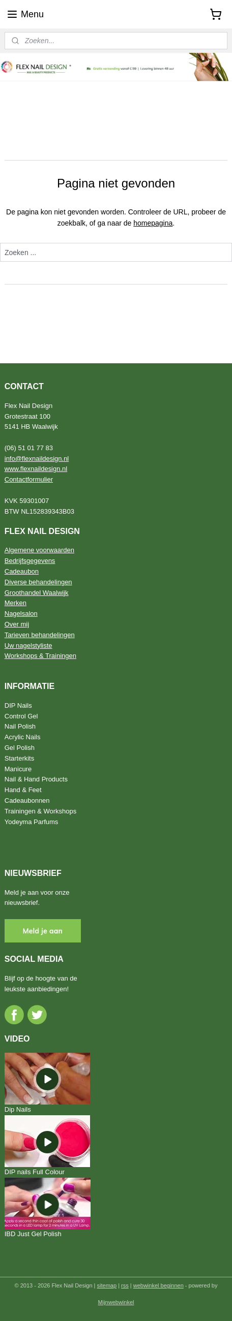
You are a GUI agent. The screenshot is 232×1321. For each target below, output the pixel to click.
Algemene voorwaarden (39, 550)
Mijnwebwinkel (116, 1302)
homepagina (152, 223)
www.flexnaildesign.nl (36, 469)
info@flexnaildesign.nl (37, 458)
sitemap (107, 1285)
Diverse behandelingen (38, 582)
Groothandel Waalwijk (37, 592)
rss (125, 1285)
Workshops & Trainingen (40, 655)
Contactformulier (29, 479)
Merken (15, 603)
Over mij (17, 624)
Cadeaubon (22, 571)
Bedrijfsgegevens (30, 560)
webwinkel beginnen (158, 1285)
